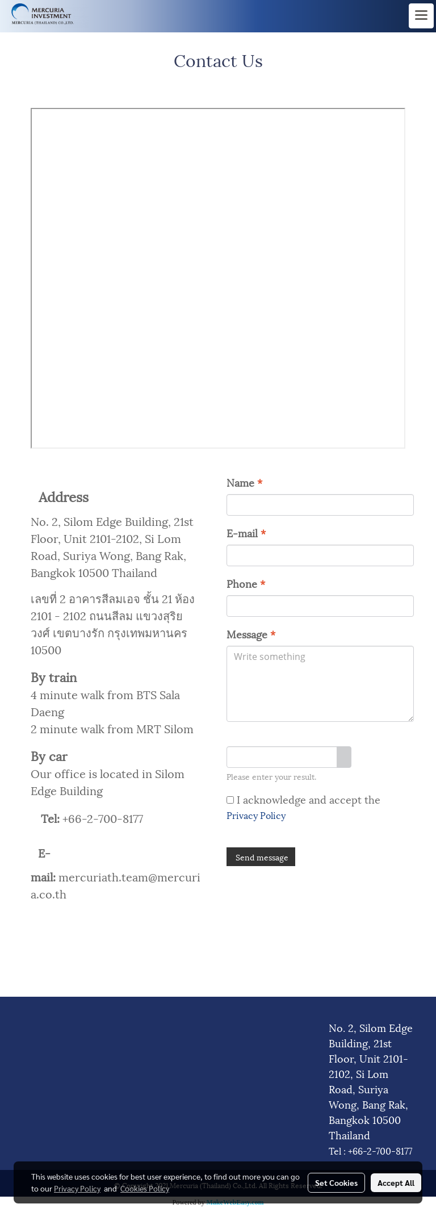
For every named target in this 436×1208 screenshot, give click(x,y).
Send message (260, 857)
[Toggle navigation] (421, 15)
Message (251, 633)
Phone (246, 583)
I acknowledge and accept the (303, 806)
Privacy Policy (256, 815)
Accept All (396, 1182)
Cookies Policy (144, 1188)
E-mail (246, 532)
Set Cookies (336, 1182)
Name (244, 482)
